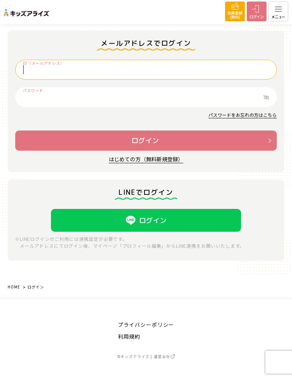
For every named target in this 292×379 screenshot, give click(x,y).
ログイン (145, 140)
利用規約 (129, 336)
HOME (14, 287)
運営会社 (164, 356)
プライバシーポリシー (146, 324)
